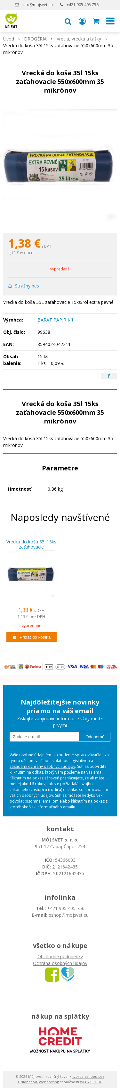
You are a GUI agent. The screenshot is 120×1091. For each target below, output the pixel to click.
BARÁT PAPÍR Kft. (56, 320)
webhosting (49, 1081)
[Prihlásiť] (82, 20)
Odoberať (94, 736)
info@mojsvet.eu (37, 4)
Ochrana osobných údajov (60, 963)
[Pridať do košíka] (31, 637)
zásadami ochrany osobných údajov (42, 766)
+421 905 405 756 (83, 4)
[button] (68, 20)
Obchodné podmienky (60, 956)
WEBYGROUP (91, 1081)
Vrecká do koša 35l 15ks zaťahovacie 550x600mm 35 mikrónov (31, 547)
